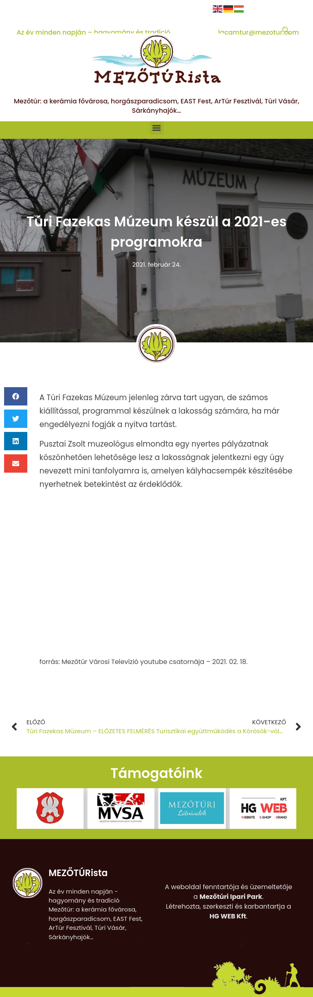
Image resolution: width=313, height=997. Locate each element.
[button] (156, 128)
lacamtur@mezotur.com (258, 32)
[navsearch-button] (286, 31)
